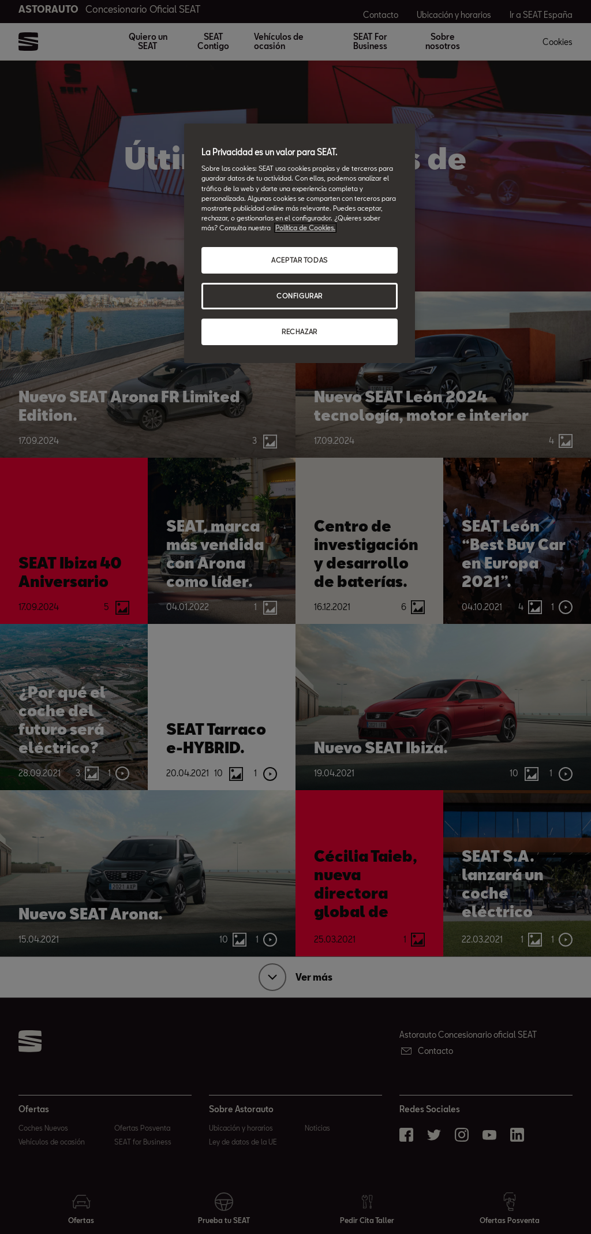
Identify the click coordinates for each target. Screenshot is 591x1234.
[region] (299, 243)
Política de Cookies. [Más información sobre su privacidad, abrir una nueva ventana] (305, 227)
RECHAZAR (299, 331)
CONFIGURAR (299, 296)
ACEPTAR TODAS (299, 260)
